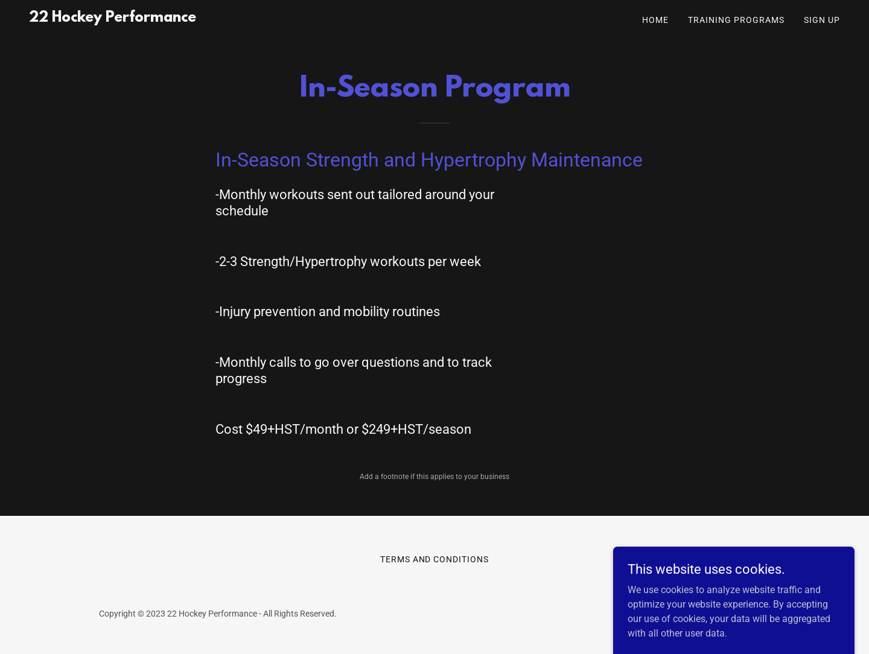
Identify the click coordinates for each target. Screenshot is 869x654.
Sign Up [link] (822, 20)
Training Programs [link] (736, 20)
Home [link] (655, 20)
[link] (112, 18)
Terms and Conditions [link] (434, 559)
